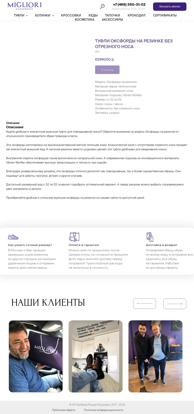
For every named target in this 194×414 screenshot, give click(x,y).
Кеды (93, 15)
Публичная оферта (63, 410)
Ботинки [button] (43, 15)
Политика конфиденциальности (103, 410)
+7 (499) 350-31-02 (129, 4)
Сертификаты (165, 15)
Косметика (84, 19)
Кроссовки (71, 15)
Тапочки (112, 15)
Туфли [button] (19, 15)
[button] (169, 6)
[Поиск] (102, 6)
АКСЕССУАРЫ (112, 19)
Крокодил (137, 15)
